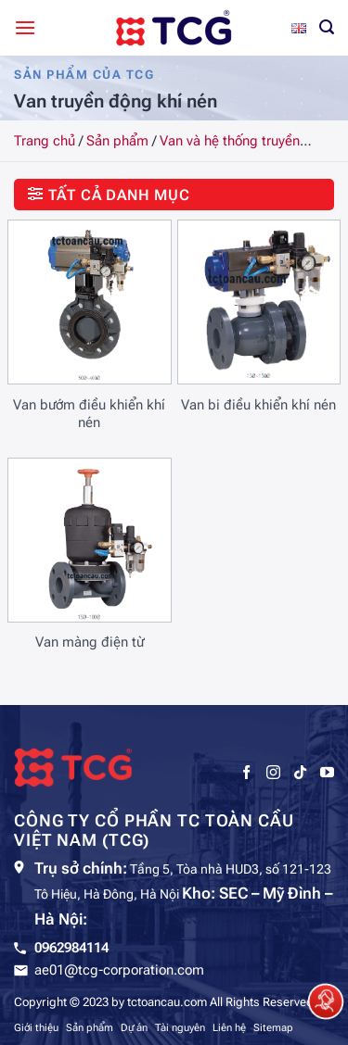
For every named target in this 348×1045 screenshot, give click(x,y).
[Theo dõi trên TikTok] (300, 772)
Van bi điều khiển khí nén (258, 405)
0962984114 (71, 947)
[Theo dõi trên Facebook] (246, 772)
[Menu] (25, 27)
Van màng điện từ (89, 642)
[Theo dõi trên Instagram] (273, 772)
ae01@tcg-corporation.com (119, 970)
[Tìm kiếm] (326, 27)
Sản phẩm (117, 140)
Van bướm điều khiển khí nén (89, 414)
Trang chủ (44, 140)
